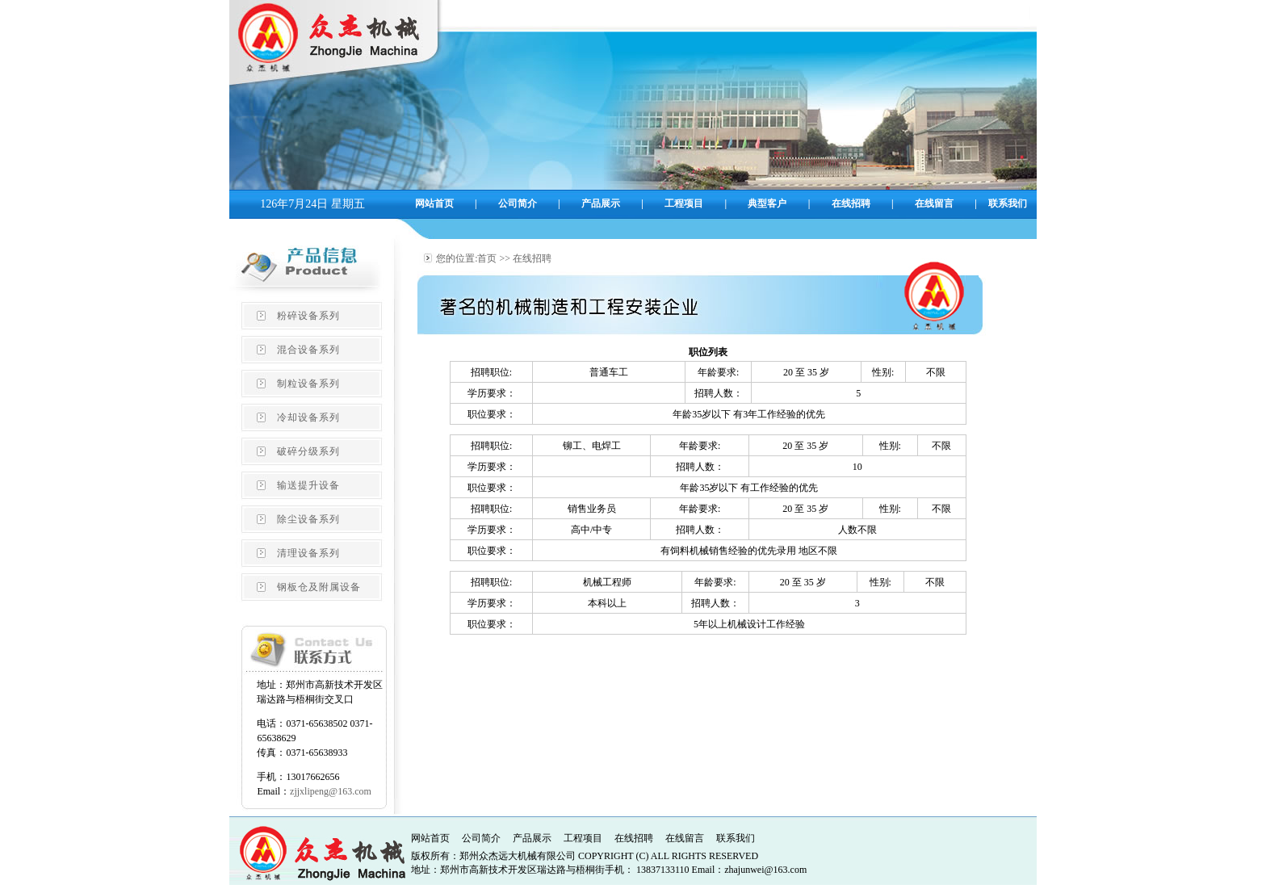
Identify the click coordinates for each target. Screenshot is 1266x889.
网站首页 (430, 838)
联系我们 (735, 838)
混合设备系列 (308, 349)
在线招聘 (633, 838)
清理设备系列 (308, 553)
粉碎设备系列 (308, 315)
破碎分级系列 (308, 451)
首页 (487, 258)
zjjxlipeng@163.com (330, 791)
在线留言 (684, 838)
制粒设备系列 (308, 383)
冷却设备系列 (308, 417)
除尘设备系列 (308, 519)
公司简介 (481, 838)
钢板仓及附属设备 (319, 587)
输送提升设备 (308, 485)
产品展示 (532, 838)
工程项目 (583, 838)
